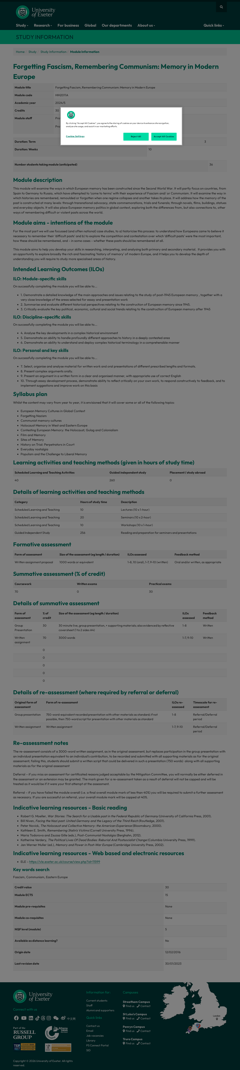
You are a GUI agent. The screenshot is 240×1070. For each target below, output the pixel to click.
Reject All (136, 136)
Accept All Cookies (164, 136)
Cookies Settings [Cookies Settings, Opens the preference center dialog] (75, 136)
